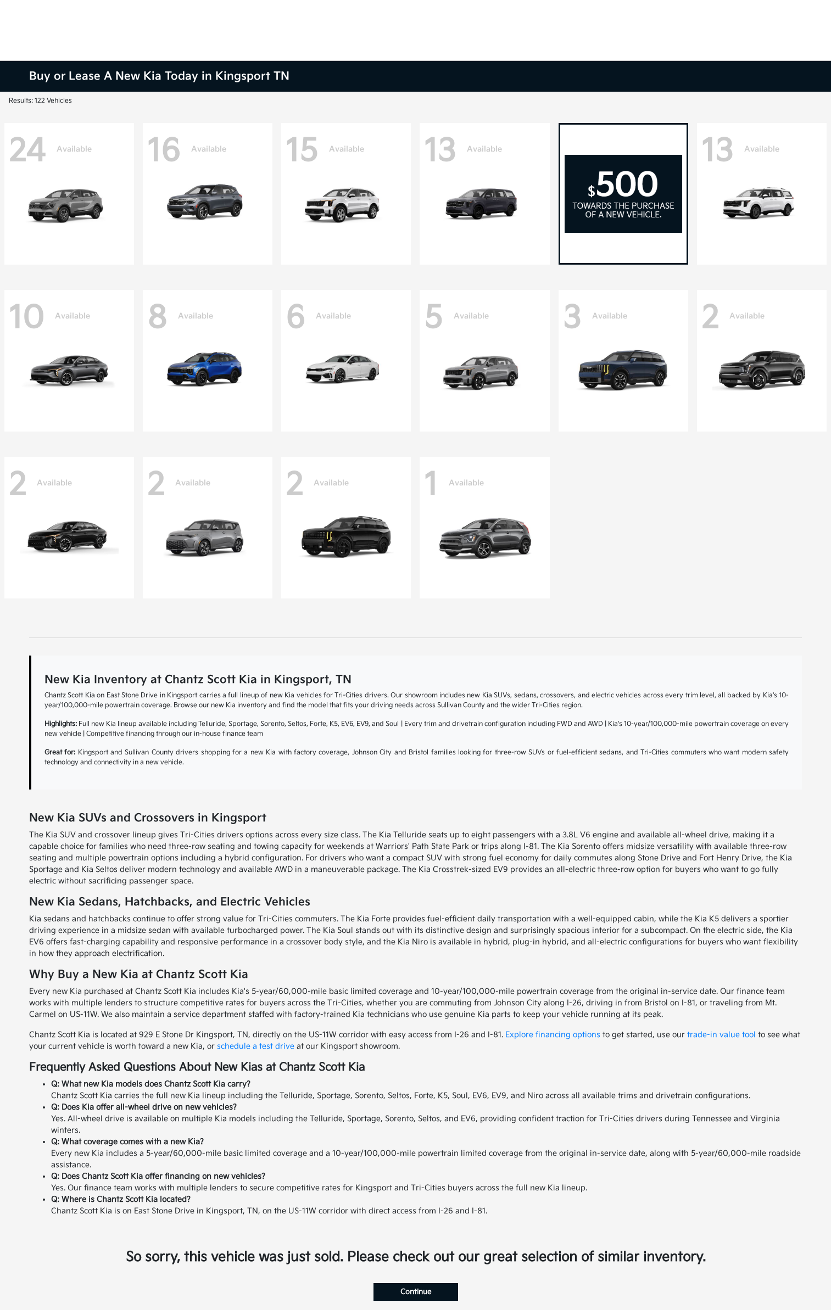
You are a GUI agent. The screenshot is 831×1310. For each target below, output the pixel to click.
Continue (415, 1291)
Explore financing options (552, 1034)
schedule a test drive (255, 1046)
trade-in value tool (721, 1034)
